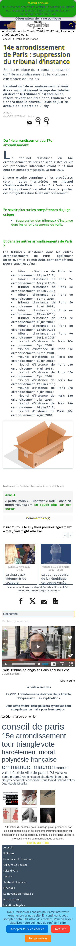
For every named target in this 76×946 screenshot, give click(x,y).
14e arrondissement (42, 486)
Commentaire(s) (38, 518)
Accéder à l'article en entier (19, 716)
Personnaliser (38, 938)
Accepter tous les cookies (27, 929)
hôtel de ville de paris (28, 773)
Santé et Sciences (15, 882)
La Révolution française (18, 894)
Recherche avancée (15, 621)
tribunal (59, 486)
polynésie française (29, 759)
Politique (9, 853)
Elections (9, 888)
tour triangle (21, 744)
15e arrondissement (34, 736)
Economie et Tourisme (17, 859)
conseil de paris (33, 726)
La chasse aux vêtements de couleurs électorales (15, 578)
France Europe (38, 590)
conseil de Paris (36, 780)
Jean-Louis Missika (14, 783)
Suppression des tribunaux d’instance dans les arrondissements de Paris (42, 222)
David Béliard (57, 780)
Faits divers (10, 871)
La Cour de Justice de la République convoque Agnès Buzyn (54, 578)
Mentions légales (14, 905)
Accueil (7, 38)
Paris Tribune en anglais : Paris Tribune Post (35, 670)
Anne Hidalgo (31, 776)
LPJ (50, 773)
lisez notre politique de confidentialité (41, 922)
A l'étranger (53, 590)
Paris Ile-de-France (27, 38)
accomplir (19, 780)
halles (71, 780)
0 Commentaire (11, 673)
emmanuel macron (28, 766)
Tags (46, 842)
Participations (12, 899)
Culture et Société (15, 865)
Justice (7, 876)
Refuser (60, 929)
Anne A (7, 112)
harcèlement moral (28, 752)
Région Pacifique (32, 587)
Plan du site (34, 842)
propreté (15, 776)
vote (48, 744)
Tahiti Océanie (14, 587)
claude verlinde (51, 776)
